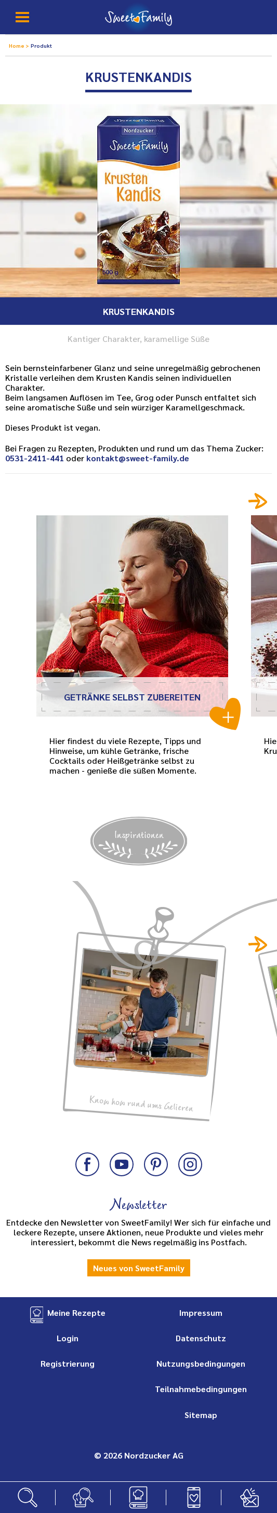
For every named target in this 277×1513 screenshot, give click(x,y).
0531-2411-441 (34, 457)
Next (258, 501)
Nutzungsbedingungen (200, 1363)
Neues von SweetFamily (138, 1267)
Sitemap (200, 1415)
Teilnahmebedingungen (201, 1389)
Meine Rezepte (76, 1312)
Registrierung (68, 1363)
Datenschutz (201, 1338)
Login (67, 1338)
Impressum (200, 1312)
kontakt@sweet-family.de (137, 457)
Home (17, 45)
